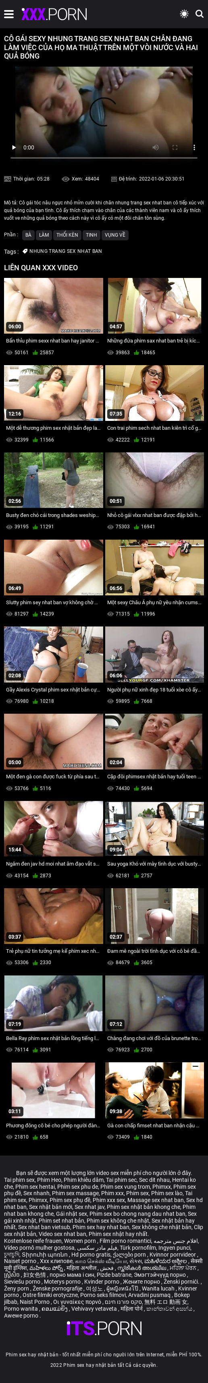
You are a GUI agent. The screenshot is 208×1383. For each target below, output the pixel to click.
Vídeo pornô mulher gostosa (39, 1247)
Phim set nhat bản (61, 1220)
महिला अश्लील (82, 1268)
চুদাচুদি (11, 1254)
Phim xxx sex (109, 1200)
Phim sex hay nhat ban (101, 1227)
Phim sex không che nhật (118, 1220)
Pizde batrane (114, 1275)
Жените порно (142, 1281)
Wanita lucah (159, 1288)
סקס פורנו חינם (123, 1302)
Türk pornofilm (138, 1247)
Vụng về (115, 235)
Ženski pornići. (182, 1281)
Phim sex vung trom (125, 1186)
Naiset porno (20, 1261)
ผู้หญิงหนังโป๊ (122, 1288)
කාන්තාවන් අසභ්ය (169, 1308)
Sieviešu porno (23, 1281)
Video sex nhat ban (62, 1234)
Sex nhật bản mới (50, 1207)
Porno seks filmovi (103, 1295)
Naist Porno (35, 1302)
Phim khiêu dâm (84, 1180)
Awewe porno (22, 1315)
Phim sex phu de (77, 1186)
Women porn (80, 1241)
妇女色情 (35, 1275)
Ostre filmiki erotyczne (50, 1295)
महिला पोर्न (132, 1308)
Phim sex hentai (35, 1186)
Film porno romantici (125, 1241)
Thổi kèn (67, 235)
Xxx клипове (56, 1261)
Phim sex (137, 1193)
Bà (28, 235)
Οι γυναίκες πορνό (77, 1302)
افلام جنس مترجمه (176, 1241)
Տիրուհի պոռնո (45, 1254)
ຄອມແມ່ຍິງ (55, 1308)
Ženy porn (17, 1288)
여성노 (95, 1288)
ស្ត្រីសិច (12, 1275)
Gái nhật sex (71, 1214)
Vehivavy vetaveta (94, 1308)
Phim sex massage (75, 1193)
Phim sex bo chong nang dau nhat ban (137, 1214)
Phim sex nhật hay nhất (118, 1234)
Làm (44, 235)
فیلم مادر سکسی (97, 1247)
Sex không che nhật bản (161, 1227)
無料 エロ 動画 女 (165, 1302)
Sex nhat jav (89, 1207)
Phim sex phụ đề (70, 1200)
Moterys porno (63, 1281)
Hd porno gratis (90, 1254)
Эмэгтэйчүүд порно (160, 1275)
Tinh (91, 235)
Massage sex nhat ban (155, 1200)
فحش (107, 1268)
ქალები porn (130, 1254)
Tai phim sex (19, 1180)
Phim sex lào (167, 1193)
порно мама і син (72, 1275)
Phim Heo (49, 1180)
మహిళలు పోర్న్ (46, 1268)
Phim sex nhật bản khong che (143, 1207)
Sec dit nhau (154, 1180)
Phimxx (161, 1186)
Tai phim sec (121, 1180)
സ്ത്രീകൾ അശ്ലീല (142, 1268)
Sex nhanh (36, 1193)
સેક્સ (135, 1261)
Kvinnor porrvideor (173, 1254)
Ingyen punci (174, 1247)
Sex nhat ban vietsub (44, 1227)
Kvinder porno (102, 1281)
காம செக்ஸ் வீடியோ (101, 1261)
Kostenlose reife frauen (33, 1241)
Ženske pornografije (58, 1288)
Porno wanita (21, 1308)
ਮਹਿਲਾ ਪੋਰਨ (184, 1268)
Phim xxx (112, 1193)
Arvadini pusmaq (150, 1295)
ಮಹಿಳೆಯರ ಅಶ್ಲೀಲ (166, 1261)
